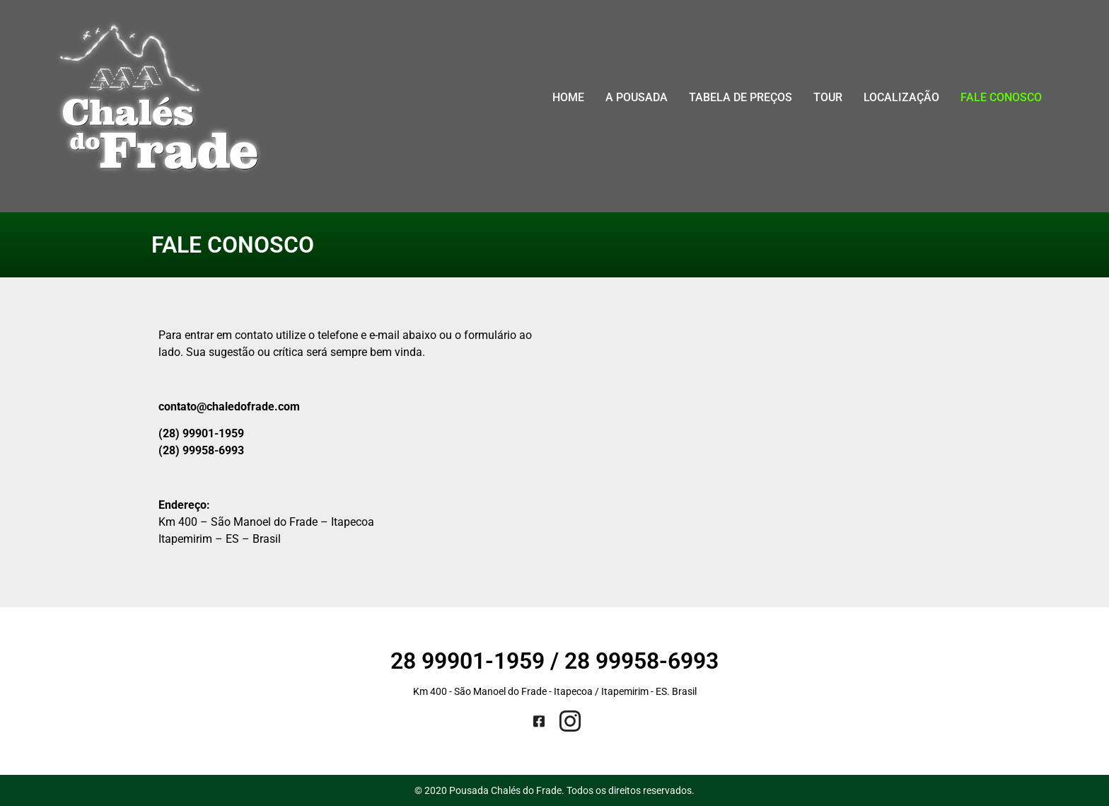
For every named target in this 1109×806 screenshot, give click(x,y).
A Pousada (636, 97)
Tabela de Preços (740, 97)
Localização (901, 97)
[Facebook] (539, 721)
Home (568, 97)
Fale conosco (1001, 97)
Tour (827, 97)
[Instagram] (570, 721)
